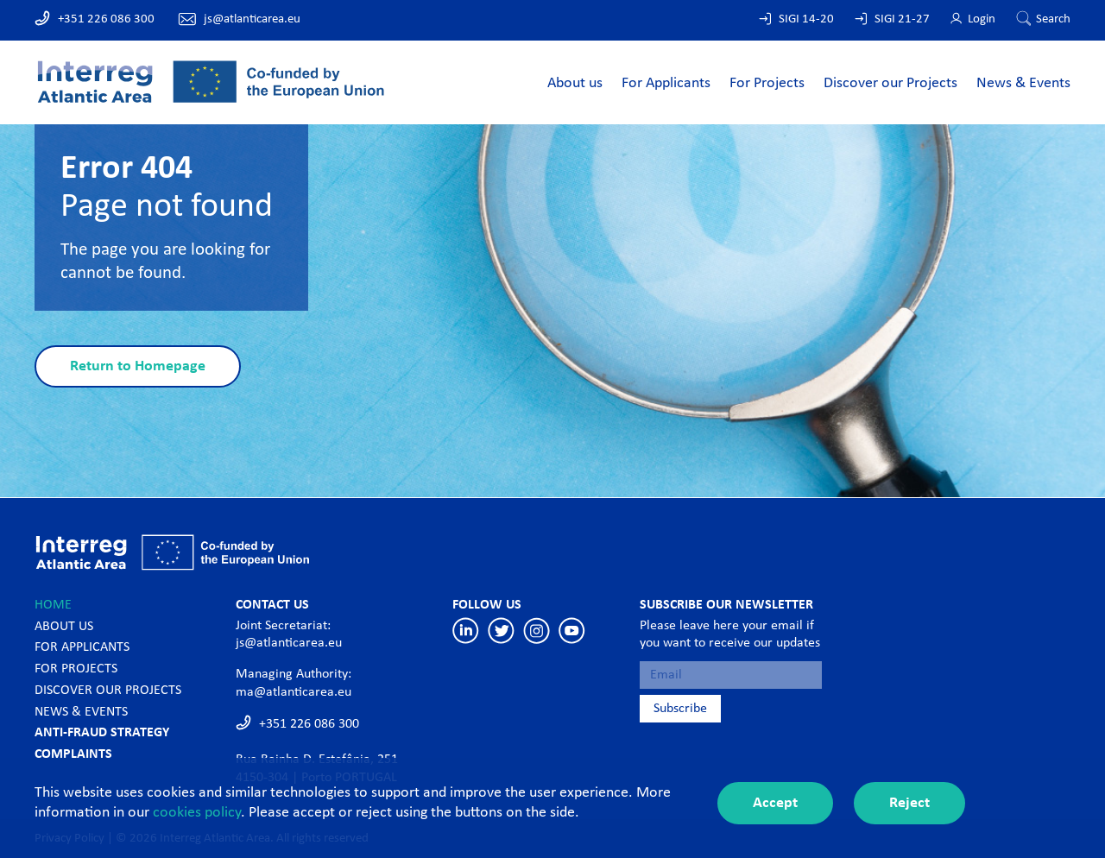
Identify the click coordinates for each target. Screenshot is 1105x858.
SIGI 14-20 (806, 19)
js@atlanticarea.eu (252, 19)
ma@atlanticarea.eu (293, 692)
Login (981, 19)
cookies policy (197, 812)
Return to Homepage (137, 366)
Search (1053, 19)
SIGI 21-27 (902, 19)
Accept (775, 803)
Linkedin (465, 630)
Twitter (501, 630)
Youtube (572, 630)
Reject (909, 803)
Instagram (536, 630)
